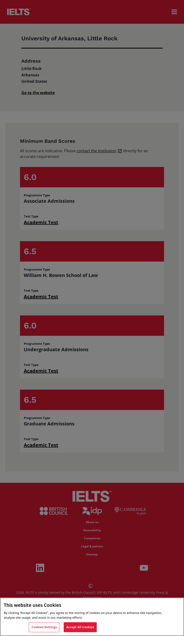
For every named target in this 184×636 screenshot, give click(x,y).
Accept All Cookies (80, 627)
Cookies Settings (44, 627)
